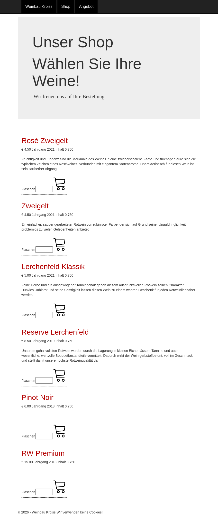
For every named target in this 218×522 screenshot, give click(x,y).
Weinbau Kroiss (39, 6)
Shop (65, 6)
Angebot (86, 6)
